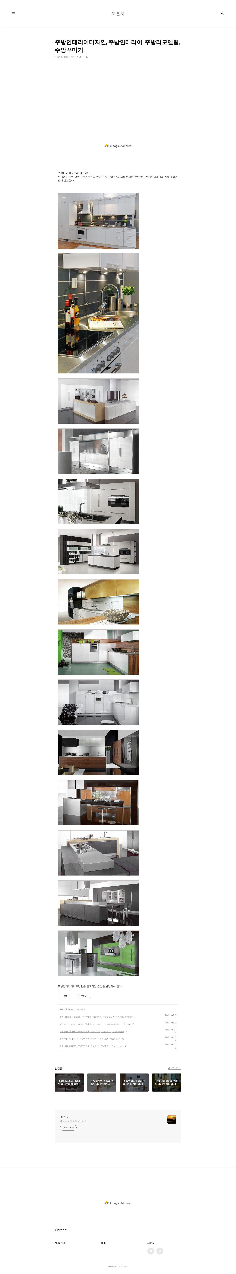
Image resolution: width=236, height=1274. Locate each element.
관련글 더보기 (174, 1068)
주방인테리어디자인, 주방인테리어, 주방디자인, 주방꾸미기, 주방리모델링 (92, 1031)
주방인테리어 (65, 1009)
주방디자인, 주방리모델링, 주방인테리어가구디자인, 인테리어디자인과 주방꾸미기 (95, 1024)
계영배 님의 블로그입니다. (73, 1121)
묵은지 (64, 1117)
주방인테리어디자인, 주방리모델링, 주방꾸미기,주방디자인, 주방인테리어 (91, 1046)
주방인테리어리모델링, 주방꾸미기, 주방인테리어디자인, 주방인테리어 (90, 1038)
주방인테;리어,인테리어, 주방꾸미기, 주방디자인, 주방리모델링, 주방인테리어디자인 (96, 1017)
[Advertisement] (118, 93)
